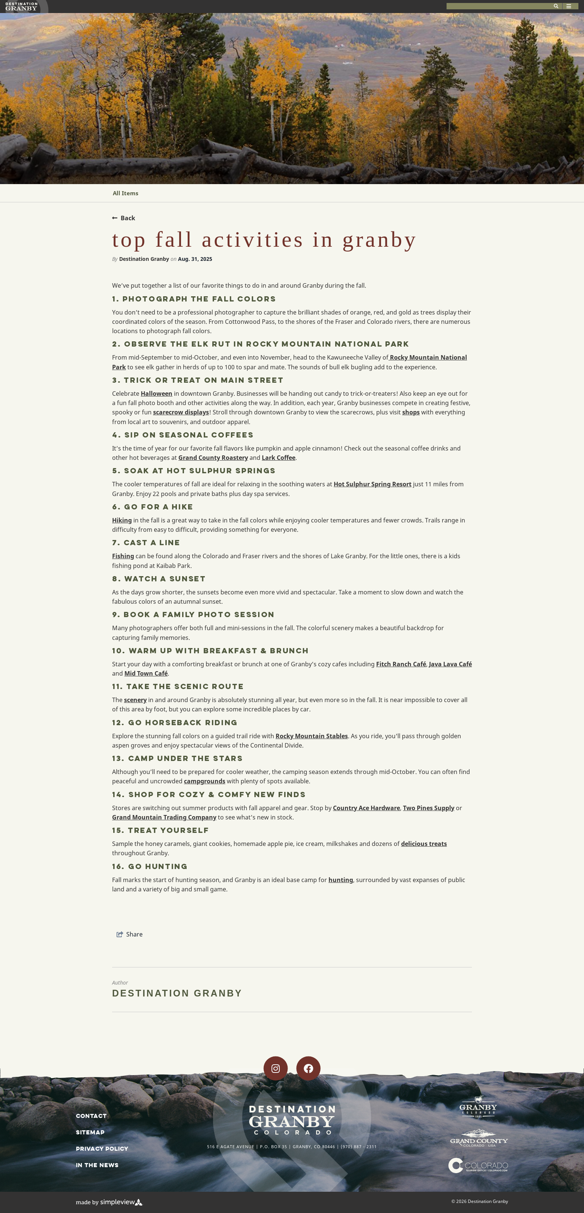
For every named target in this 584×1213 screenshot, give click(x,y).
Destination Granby (144, 258)
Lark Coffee (278, 458)
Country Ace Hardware (366, 808)
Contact (91, 1116)
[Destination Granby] (21, 6)
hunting (340, 880)
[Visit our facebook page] (308, 1068)
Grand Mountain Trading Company (164, 817)
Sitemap (90, 1132)
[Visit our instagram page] (276, 1068)
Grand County (199, 458)
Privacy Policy (102, 1148)
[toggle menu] (562, 6)
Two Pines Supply (428, 808)
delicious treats (424, 844)
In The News (97, 1165)
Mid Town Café (146, 673)
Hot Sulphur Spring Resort (373, 484)
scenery (135, 700)
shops (411, 412)
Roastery (234, 458)
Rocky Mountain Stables (312, 736)
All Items (125, 193)
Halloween (156, 393)
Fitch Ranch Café (401, 664)
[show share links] (129, 934)
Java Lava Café (450, 664)
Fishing (123, 556)
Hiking (122, 520)
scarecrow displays (181, 412)
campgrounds (204, 781)
